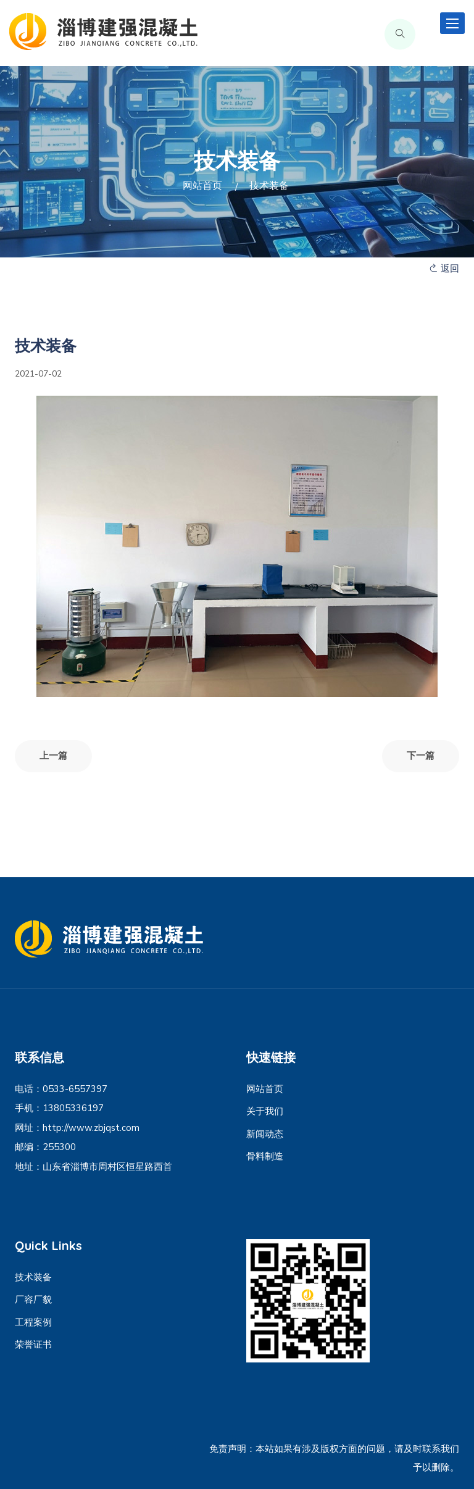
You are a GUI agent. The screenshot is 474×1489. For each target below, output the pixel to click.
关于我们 (264, 1111)
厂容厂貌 (33, 1299)
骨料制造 (264, 1156)
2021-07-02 (38, 374)
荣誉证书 (33, 1344)
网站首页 (202, 186)
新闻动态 (264, 1134)
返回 (444, 268)
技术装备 (33, 1277)
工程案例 (33, 1322)
